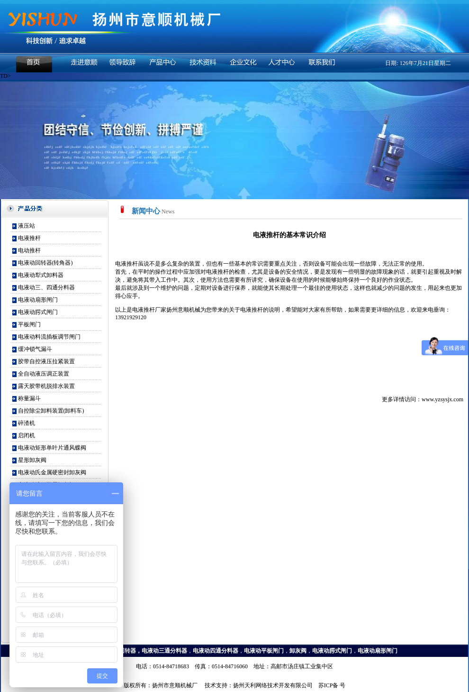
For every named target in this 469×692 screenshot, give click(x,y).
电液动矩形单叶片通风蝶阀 (52, 447)
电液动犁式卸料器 (40, 275)
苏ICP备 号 (332, 685)
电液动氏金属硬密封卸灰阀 (52, 472)
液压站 (26, 225)
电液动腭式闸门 (38, 312)
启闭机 (26, 435)
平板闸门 (29, 324)
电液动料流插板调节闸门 (49, 336)
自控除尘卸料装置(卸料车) (51, 410)
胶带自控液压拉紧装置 (46, 361)
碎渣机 (26, 423)
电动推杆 (29, 250)
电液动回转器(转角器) (45, 262)
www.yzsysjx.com (442, 399)
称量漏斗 (29, 398)
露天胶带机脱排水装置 (46, 386)
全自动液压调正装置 (43, 373)
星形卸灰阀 (32, 460)
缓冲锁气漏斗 (35, 349)
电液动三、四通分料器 (46, 287)
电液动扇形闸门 (38, 299)
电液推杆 (29, 238)
